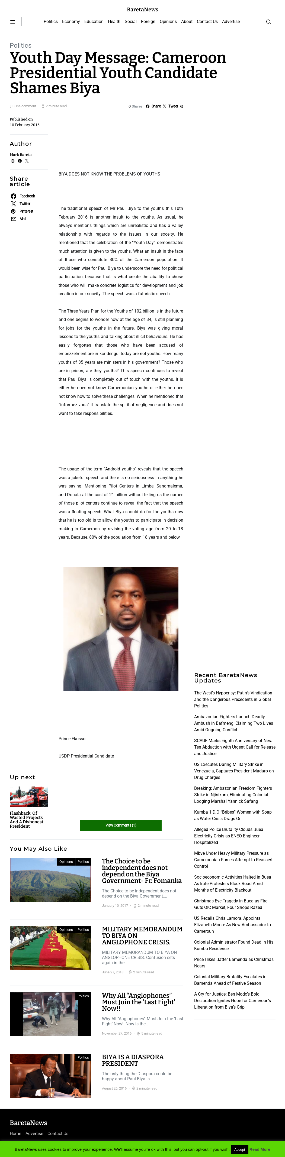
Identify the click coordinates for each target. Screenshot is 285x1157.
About (187, 21)
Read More (259, 1149)
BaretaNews (142, 9)
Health (114, 21)
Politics (51, 21)
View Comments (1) (120, 825)
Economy (71, 21)
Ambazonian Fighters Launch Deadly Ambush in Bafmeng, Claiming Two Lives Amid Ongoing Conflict (233, 723)
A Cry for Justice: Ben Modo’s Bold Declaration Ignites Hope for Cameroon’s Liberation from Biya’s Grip (232, 1001)
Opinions (168, 21)
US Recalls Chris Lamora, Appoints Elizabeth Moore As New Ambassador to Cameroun (232, 925)
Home (15, 1133)
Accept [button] (239, 1150)
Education (94, 21)
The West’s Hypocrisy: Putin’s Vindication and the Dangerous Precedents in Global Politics (233, 699)
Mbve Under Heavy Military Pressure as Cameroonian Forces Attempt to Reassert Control (233, 860)
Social (131, 21)
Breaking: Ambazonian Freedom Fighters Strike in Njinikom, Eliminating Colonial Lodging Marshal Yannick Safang (233, 795)
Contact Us (207, 21)
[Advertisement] (102, 138)
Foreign (148, 21)
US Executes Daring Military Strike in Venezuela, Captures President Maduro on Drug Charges (234, 771)
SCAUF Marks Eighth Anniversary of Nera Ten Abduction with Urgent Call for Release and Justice (235, 747)
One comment (25, 106)
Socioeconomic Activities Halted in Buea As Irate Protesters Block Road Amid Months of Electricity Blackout (232, 884)
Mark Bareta (21, 154)
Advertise (231, 21)
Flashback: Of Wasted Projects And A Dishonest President (26, 820)
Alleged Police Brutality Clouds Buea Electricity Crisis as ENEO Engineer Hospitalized (228, 836)
